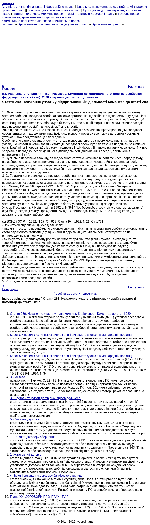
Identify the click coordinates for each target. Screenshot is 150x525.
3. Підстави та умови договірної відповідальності (45, 398)
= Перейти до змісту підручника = (75, 293)
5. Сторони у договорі (25, 419)
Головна (7, 24)
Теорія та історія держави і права (90, 13)
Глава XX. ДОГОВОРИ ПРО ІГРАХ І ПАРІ (39, 496)
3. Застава (17, 377)
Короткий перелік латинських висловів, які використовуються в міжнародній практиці (71, 334)
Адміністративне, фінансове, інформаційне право (37, 6)
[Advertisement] (75, 53)
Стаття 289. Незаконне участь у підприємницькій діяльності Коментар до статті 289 (70, 313)
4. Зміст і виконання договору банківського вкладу (46, 475)
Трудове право (128, 13)
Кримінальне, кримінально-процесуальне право (36, 17)
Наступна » (136, 86)
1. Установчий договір (25, 454)
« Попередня (10, 87)
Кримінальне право (66, 20)
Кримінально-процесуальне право (26, 20)
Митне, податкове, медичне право (38, 13)
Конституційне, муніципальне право (54, 10)
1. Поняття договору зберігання (32, 437)
